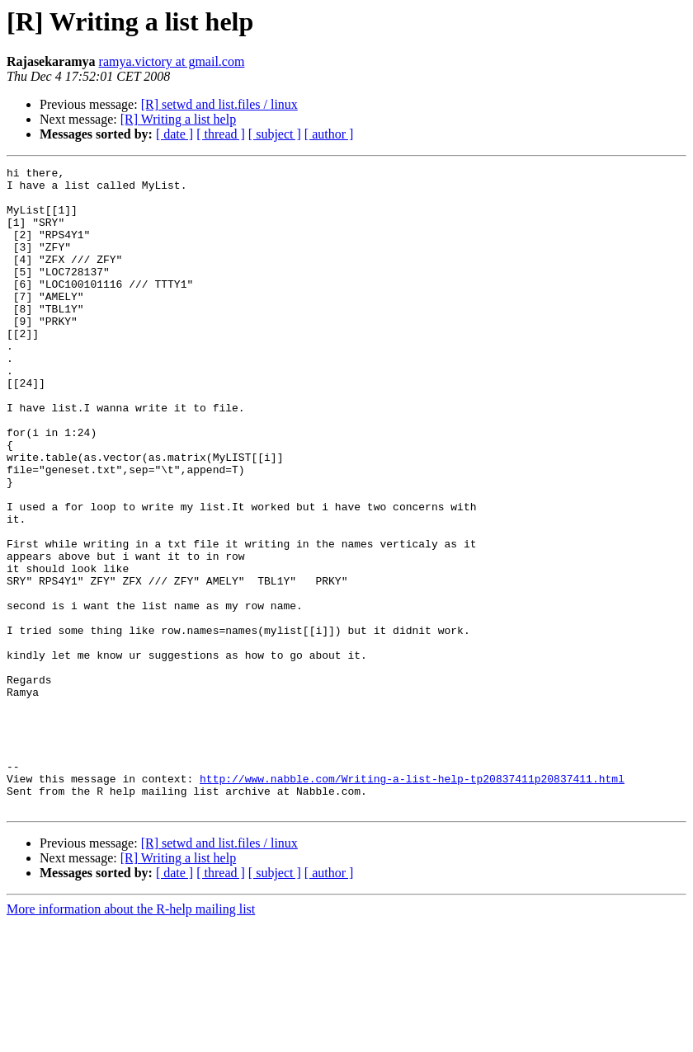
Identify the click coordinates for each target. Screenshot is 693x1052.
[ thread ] (220, 134)
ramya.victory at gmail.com (172, 61)
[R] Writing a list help (178, 119)
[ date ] (174, 134)
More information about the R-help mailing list (131, 1038)
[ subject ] (274, 134)
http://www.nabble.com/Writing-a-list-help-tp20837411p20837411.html (412, 902)
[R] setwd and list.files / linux (219, 104)
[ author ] (329, 134)
